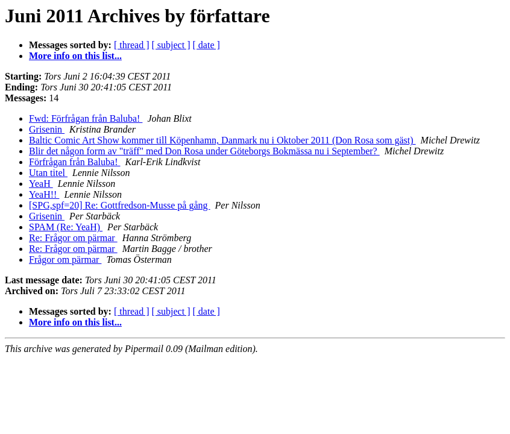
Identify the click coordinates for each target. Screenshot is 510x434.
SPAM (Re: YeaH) (65, 227)
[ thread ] (132, 45)
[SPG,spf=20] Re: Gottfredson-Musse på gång (119, 205)
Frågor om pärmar (65, 259)
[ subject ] (171, 45)
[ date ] (206, 45)
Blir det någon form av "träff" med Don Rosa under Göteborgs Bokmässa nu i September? (204, 151)
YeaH (41, 183)
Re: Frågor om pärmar (73, 238)
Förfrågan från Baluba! (75, 162)
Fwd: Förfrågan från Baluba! (85, 118)
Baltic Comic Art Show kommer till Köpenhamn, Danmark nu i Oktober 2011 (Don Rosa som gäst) (222, 140)
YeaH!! (44, 194)
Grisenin (47, 129)
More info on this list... (75, 56)
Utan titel (48, 173)
